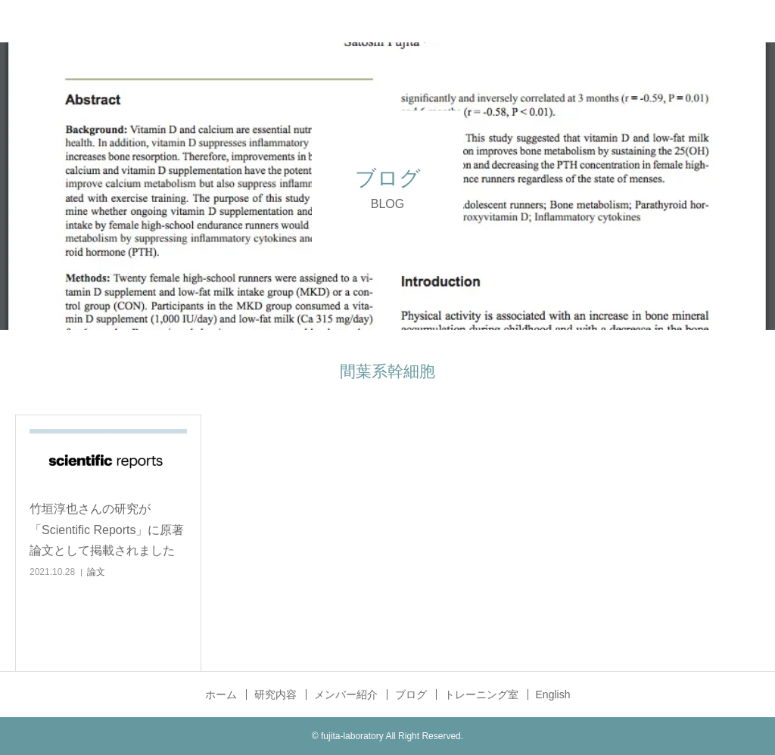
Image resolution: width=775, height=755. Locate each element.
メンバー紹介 (346, 694)
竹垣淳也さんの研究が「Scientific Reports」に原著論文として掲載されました (107, 529)
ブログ (411, 694)
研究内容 (275, 694)
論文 (96, 572)
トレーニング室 (481, 694)
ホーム (221, 694)
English (553, 694)
